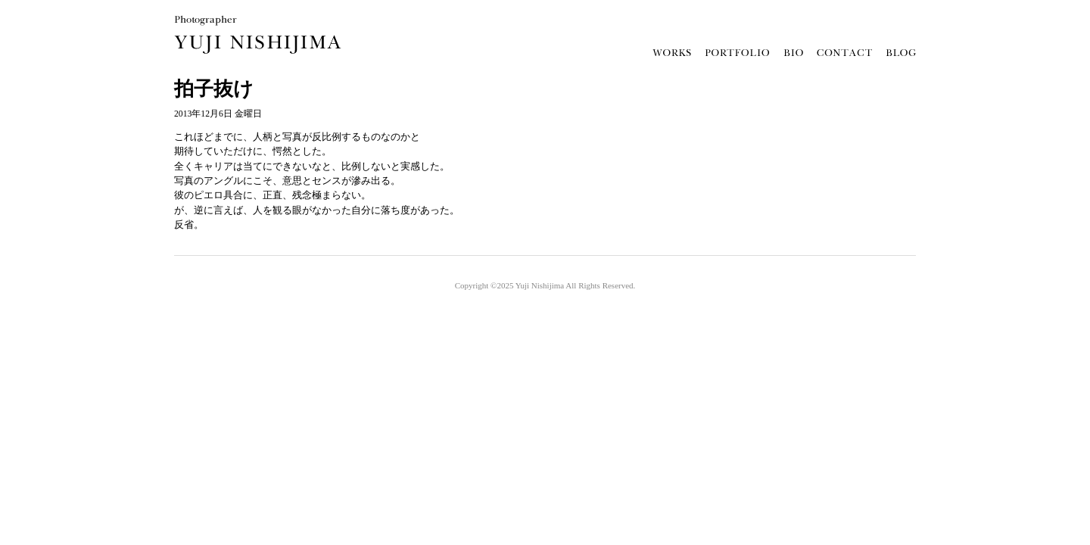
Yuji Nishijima (539, 285)
